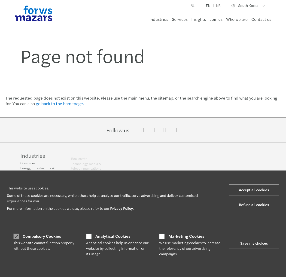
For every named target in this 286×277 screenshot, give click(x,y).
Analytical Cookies (112, 236)
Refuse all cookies (254, 204)
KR (218, 5)
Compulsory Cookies (42, 236)
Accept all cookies (254, 189)
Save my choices (254, 243)
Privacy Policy (121, 208)
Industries (158, 19)
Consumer (27, 165)
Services (180, 19)
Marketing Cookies (186, 236)
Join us (216, 19)
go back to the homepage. (60, 103)
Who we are (237, 19)
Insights (198, 19)
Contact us (261, 19)
